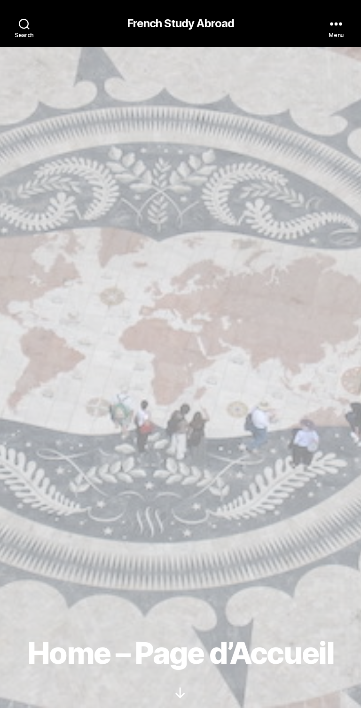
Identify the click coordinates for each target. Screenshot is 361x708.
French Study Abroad (180, 23)
